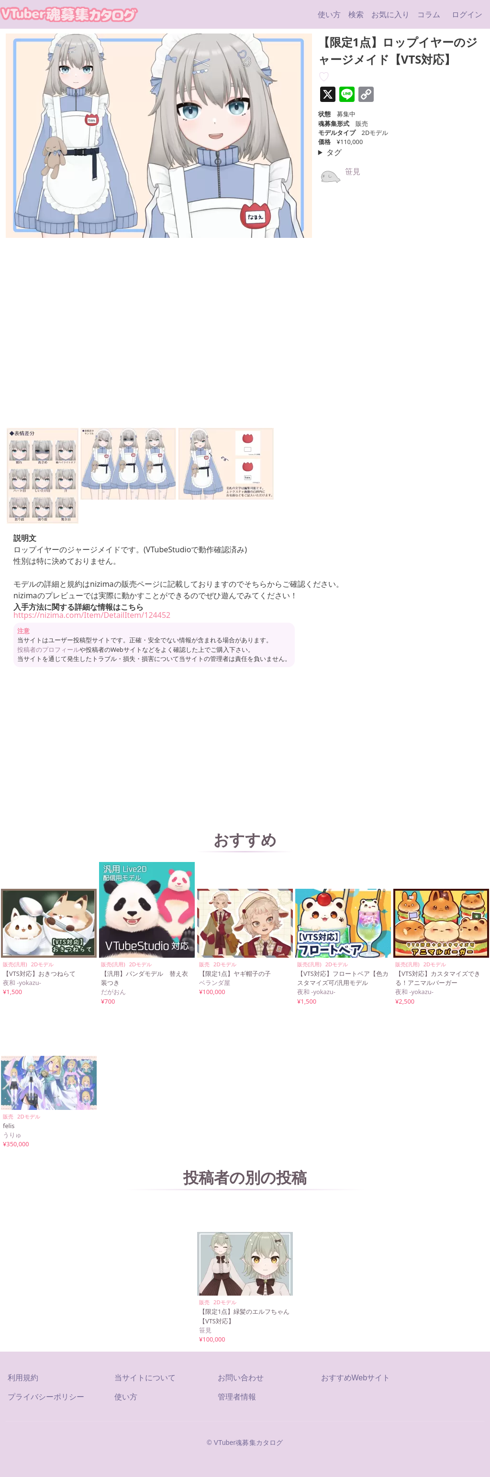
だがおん (113, 991)
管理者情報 (237, 1397)
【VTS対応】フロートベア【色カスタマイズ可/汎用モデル (343, 978)
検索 (356, 14)
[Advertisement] (245, 747)
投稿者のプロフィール (48, 649)
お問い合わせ (241, 1378)
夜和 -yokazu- (22, 982)
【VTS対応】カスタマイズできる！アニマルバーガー (437, 978)
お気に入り (390, 14)
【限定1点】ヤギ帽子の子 (235, 973)
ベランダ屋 (214, 982)
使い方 (329, 14)
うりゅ (12, 1134)
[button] (42, 476)
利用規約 (23, 1378)
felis (8, 1125)
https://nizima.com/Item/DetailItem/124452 (91, 615)
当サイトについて (145, 1378)
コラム (428, 14)
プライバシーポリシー (46, 1397)
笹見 (352, 171)
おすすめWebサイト (355, 1378)
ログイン (467, 14)
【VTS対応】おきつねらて (39, 973)
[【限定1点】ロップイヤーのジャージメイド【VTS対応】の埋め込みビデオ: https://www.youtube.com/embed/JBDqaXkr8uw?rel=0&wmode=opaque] (120, 330)
